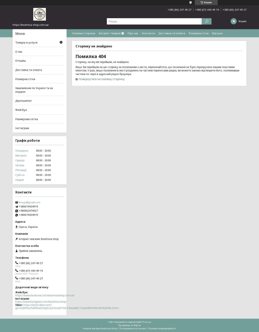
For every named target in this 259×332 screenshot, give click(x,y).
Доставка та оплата (171, 33)
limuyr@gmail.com (29, 202)
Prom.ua (146, 322)
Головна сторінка (83, 33)
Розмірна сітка (198, 33)
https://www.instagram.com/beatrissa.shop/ (41, 301)
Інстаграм (22, 128)
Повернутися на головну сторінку (102, 79)
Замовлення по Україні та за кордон (34, 89)
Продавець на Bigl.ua (129, 325)
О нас (18, 51)
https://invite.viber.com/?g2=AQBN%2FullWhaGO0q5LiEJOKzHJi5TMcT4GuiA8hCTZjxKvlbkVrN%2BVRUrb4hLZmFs (67, 306)
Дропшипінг (23, 100)
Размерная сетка (26, 119)
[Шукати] (207, 21)
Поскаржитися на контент (132, 328)
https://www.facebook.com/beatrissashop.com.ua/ (44, 295)
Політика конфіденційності (162, 328)
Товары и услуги (26, 42)
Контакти (148, 33)
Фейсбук (21, 110)
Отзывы (20, 60)
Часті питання (81, 41)
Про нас (133, 33)
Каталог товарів (110, 33)
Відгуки (217, 33)
